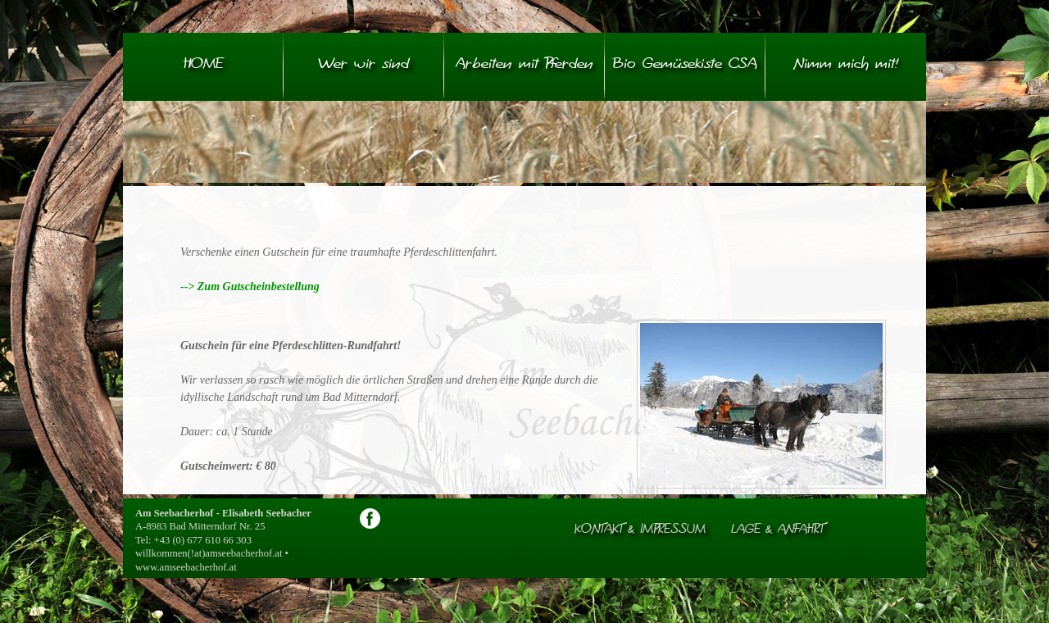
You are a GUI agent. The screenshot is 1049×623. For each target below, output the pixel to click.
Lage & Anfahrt (777, 530)
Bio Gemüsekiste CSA (685, 64)
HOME (203, 64)
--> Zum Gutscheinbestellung (251, 286)
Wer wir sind (364, 64)
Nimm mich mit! (845, 64)
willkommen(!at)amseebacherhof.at (208, 553)
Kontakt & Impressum (640, 530)
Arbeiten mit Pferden (524, 64)
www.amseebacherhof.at (186, 567)
